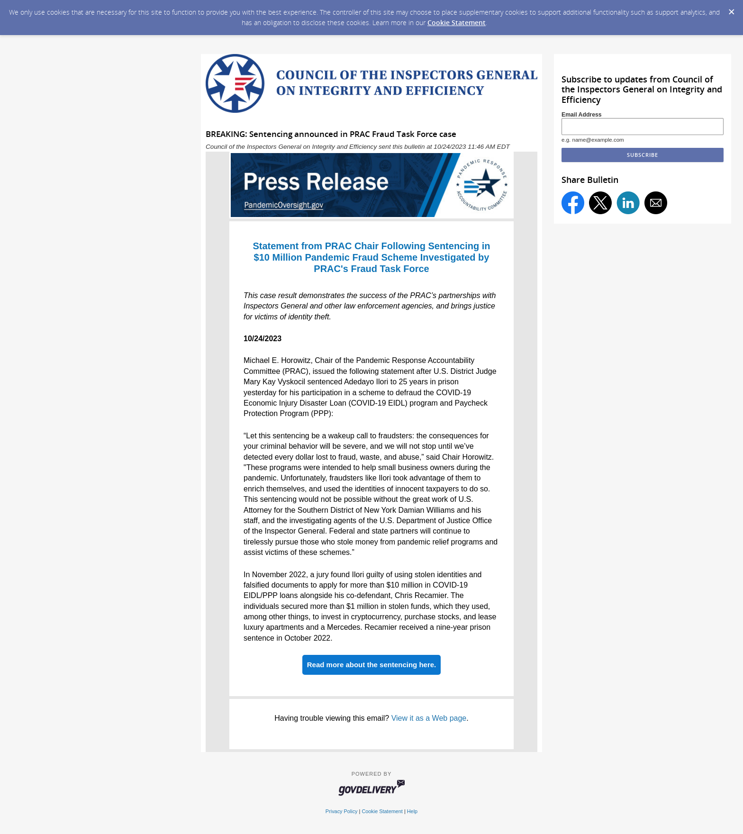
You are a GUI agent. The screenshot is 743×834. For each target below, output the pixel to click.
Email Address (582, 114)
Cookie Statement (456, 22)
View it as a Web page (429, 718)
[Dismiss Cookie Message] (731, 9)
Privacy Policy (342, 811)
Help (412, 811)
